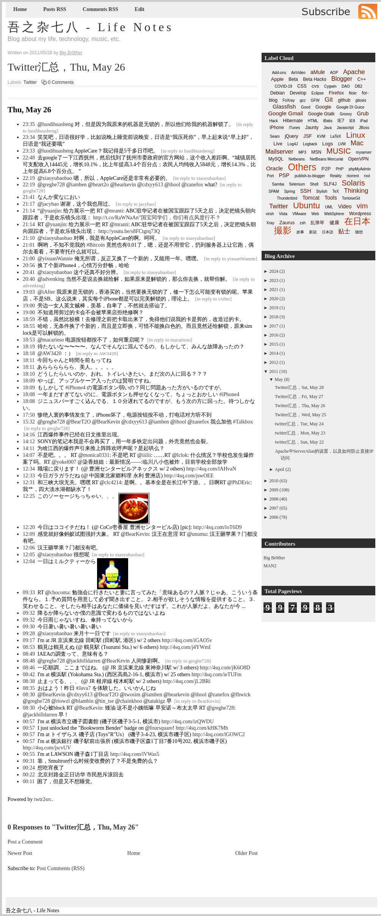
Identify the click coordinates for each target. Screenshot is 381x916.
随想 (359, 232)
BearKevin (108, 422)
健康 (334, 222)
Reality (336, 176)
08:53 (29, 647)
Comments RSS (100, 9)
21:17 (29, 204)
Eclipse (318, 93)
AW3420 (51, 353)
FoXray (288, 100)
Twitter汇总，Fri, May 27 (299, 396)
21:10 (29, 238)
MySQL (276, 159)
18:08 (29, 394)
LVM (342, 144)
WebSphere (334, 214)
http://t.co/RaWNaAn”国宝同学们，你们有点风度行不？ (157, 217)
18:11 (28, 360)
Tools (331, 198)
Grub (362, 113)
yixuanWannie (57, 258)
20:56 (29, 265)
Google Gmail (285, 113)
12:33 (29, 475)
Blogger (341, 79)
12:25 (29, 496)
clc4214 (113, 482)
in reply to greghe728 (47, 428)
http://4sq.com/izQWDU (187, 721)
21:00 (29, 258)
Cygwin (330, 86)
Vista (283, 214)
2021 (273, 289)
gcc (303, 100)
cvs (315, 86)
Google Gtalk (321, 113)
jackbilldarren (85, 661)
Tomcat (310, 198)
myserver (364, 152)
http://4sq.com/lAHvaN (211, 469)
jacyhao (50, 204)
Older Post (246, 853)
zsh (303, 223)
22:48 (29, 158)
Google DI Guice (350, 107)
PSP (284, 175)
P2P (326, 169)
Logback (310, 144)
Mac (357, 143)
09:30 (29, 627)
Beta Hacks (314, 79)
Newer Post (20, 853)
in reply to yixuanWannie (231, 258)
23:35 (29, 124)
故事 (300, 232)
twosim (132, 694)
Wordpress (360, 213)
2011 (273, 371)
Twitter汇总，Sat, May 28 (299, 387)
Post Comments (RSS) (61, 868)
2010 (273, 480)
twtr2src (43, 799)
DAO (346, 86)
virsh (270, 214)
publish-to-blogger (310, 176)
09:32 (29, 613)
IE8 (352, 121)
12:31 (29, 482)
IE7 (340, 120)
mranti (116, 211)
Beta (293, 79)
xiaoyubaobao (57, 178)
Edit (139, 9)
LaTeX (335, 136)
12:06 (29, 548)
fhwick (243, 694)
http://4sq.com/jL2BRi (186, 681)
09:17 (29, 640)
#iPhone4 (75, 387)
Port (270, 176)
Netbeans (296, 159)
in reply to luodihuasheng (188, 151)
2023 (273, 280)
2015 (273, 344)
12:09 (29, 534)
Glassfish (284, 106)
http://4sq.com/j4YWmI (185, 647)
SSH (305, 191)
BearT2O (81, 422)
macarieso (53, 340)
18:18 (29, 353)
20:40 (29, 279)
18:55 (29, 326)
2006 (273, 517)
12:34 (29, 469)
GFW (315, 100)
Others (302, 167)
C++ (361, 79)
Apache (354, 72)
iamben (78, 184)
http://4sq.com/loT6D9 (217, 527)
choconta (59, 592)
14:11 (28, 448)
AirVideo (298, 73)
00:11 (28, 781)
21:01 (29, 245)
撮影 (283, 230)
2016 (273, 335)
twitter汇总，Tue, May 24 (299, 424)
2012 (273, 362)
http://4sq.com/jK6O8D (225, 667)
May (279, 379)
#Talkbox (243, 422)
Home (20, 9)
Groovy (346, 114)
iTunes (294, 128)
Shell (314, 184)
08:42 (29, 674)
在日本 (357, 221)
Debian (277, 93)
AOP (334, 73)
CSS (302, 86)
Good (305, 107)
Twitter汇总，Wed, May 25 (300, 414)
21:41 (29, 197)
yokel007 (66, 462)
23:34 (29, 137)
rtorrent (353, 176)
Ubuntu (306, 205)
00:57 (29, 721)
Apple (277, 79)
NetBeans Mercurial (326, 159)
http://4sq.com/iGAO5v (187, 640)
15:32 (29, 422)
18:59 (29, 319)
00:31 (29, 761)
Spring (289, 191)
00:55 (29, 754)
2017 (273, 326)
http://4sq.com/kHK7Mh (202, 728)
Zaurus (287, 222)
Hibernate (293, 120)
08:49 (29, 654)
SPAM (274, 191)
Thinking (356, 190)
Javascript (345, 128)
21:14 (29, 211)
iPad (364, 121)
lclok (182, 455)
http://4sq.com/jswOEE (189, 475)
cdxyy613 (152, 184)
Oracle (274, 168)
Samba (278, 184)
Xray (270, 223)
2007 (273, 508)
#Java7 (83, 688)
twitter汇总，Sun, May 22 (299, 442)
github (344, 100)
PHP (340, 169)
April (279, 469)
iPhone (277, 127)
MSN (316, 152)
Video (345, 206)
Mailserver (279, 151)
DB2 (358, 86)
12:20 (29, 527)
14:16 (29, 435)
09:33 (29, 592)
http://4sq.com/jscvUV (47, 748)
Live (277, 143)
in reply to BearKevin (197, 701)
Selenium (297, 184)
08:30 (29, 694)
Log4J (292, 144)
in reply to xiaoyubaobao (199, 178)
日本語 (327, 232)
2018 (273, 316)
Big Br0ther (274, 557)
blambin (85, 701)
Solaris (353, 183)
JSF (307, 136)
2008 (273, 499)
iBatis (327, 121)
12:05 (29, 554)
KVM (321, 136)
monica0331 (96, 455)
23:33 (29, 151)
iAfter (48, 292)
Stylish (321, 191)
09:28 (29, 633)
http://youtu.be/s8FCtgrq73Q (129, 231)
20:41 (29, 272)
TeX (335, 191)
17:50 (29, 415)
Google (323, 107)
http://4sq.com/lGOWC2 (219, 734)
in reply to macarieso (169, 340)
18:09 (29, 381)
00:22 (29, 774)
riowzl (63, 701)
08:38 (29, 681)
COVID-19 (283, 86)
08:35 (29, 688)
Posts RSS (54, 9)
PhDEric (241, 482)
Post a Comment (25, 842)
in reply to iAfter (213, 299)
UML (329, 207)
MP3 (302, 152)
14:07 (29, 455)
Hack (273, 121)
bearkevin (125, 184)
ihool (174, 184)
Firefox (336, 93)
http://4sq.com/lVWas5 (134, 754)
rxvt (367, 176)
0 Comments (61, 82)
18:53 (29, 340)
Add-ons (279, 73)
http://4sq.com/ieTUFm (216, 674)
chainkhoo (131, 701)
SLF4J (330, 184)
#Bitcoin (95, 245)
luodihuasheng (58, 124)
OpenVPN (358, 159)
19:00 (29, 305)
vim (362, 206)
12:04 (29, 561)
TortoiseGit (351, 198)
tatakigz (156, 701)
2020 (273, 298)
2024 (273, 271)
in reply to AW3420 (96, 353)
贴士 (344, 231)
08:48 (29, 661)
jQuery (291, 136)
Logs (327, 143)
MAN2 (269, 565)
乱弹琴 (317, 222)
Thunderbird (287, 198)
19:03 (29, 292)
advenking (53, 279)
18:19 (29, 346)
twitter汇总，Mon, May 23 (300, 433)
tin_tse (107, 701)
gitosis (360, 100)
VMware (299, 214)
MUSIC (338, 151)
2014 (273, 353)
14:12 (29, 441)
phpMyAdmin (360, 169)
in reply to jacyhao (136, 204)
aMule (317, 72)
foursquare (161, 728)
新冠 (313, 232)
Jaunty (311, 127)
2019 (273, 307)
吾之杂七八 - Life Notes (91, 27)
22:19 (29, 178)
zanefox (195, 184)
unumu (199, 534)
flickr (353, 93)
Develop (298, 93)
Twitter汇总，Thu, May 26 (66, 67)
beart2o (101, 184)
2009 (273, 490)
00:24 (29, 768)
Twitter (30, 82)
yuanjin (53, 211)
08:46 (29, 667)
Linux (355, 135)
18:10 (29, 374)
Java (328, 128)
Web (315, 214)
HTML (313, 121)
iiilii (146, 455)
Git (329, 99)
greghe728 (53, 184)
